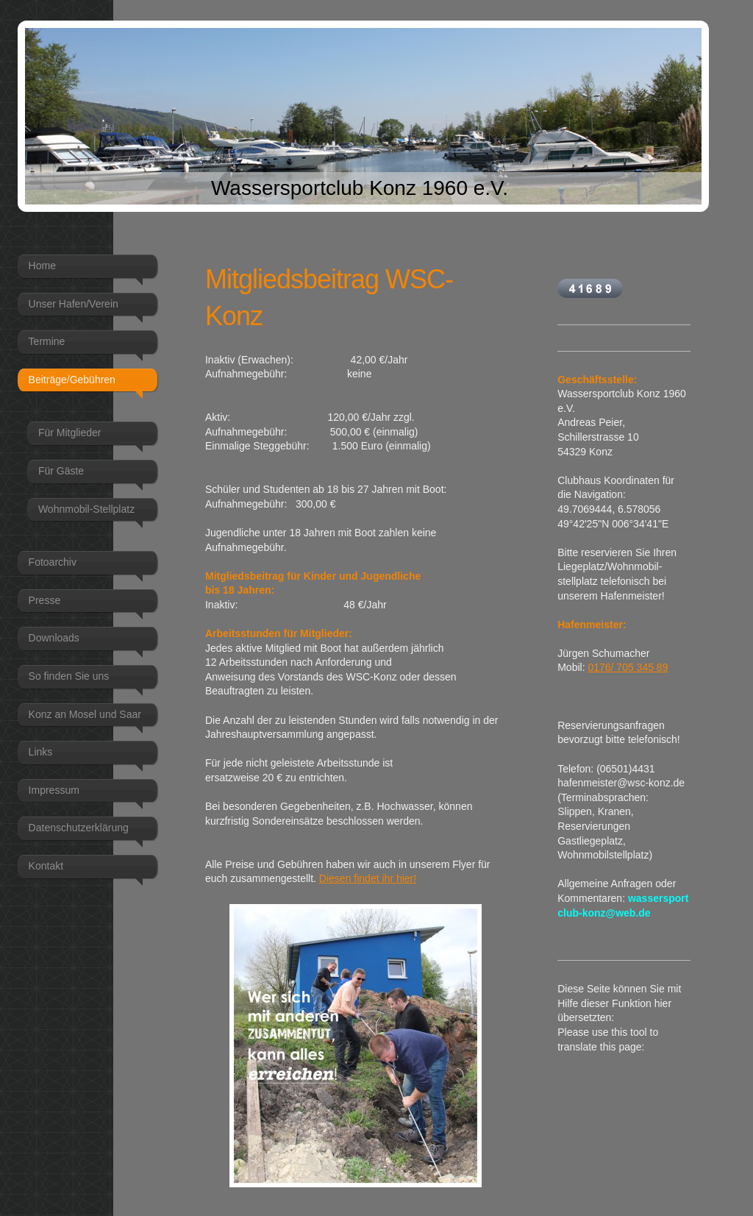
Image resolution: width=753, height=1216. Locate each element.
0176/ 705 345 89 (628, 667)
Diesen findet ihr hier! (367, 878)
